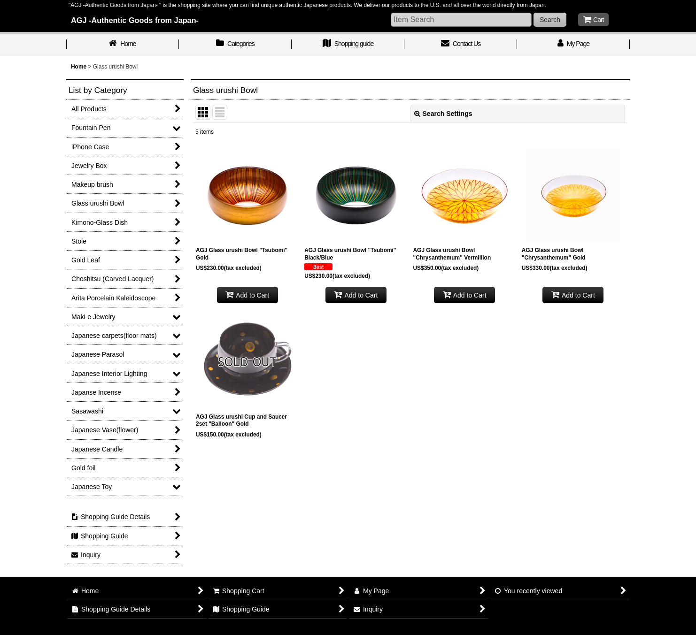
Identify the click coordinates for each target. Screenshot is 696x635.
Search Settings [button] (443, 113)
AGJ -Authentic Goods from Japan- (135, 20)
